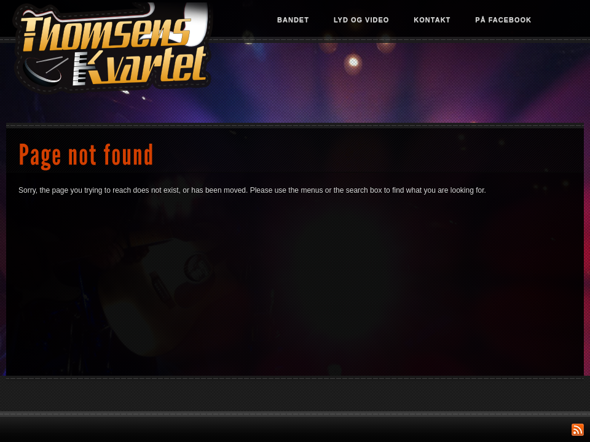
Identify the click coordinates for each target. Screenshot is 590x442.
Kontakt (432, 19)
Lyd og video (361, 19)
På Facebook (503, 19)
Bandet (293, 19)
